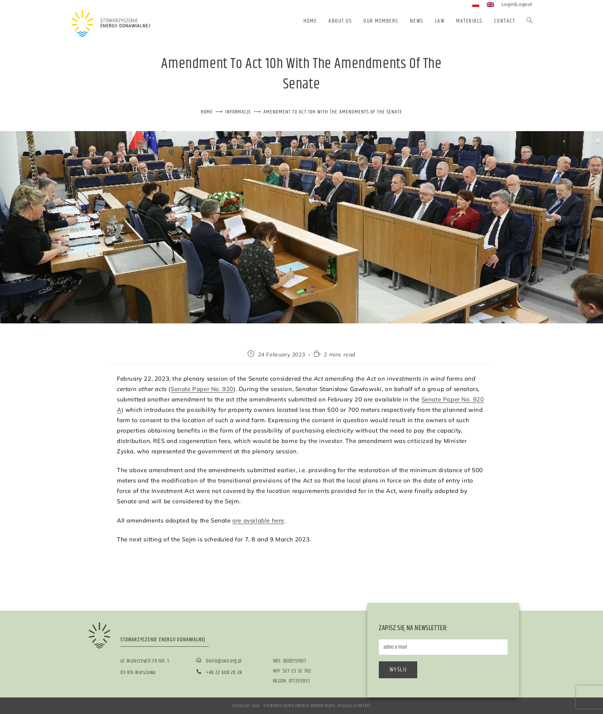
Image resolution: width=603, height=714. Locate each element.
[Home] (213, 112)
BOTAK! (362, 705)
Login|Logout (516, 4)
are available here (258, 520)
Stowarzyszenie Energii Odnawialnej (299, 705)
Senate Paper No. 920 (202, 388)
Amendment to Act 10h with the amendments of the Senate (332, 112)
